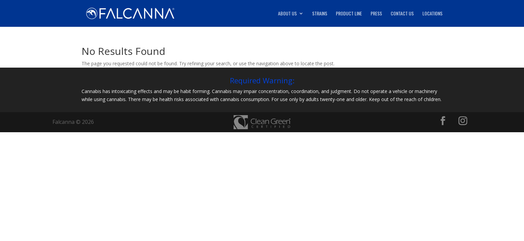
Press (376, 14)
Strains (319, 14)
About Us (287, 14)
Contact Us (402, 14)
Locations (432, 14)
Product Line (349, 14)
